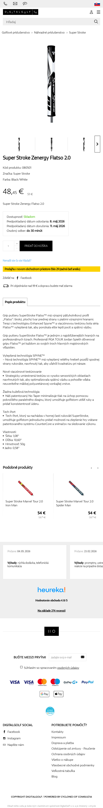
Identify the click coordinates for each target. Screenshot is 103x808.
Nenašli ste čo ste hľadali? (17, 260)
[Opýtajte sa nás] (25, 3)
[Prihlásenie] (91, 12)
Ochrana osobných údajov (68, 754)
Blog (54, 776)
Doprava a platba (63, 743)
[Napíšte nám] (15, 3)
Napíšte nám (15, 745)
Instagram (14, 738)
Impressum (59, 737)
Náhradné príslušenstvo (49, 32)
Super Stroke (77, 32)
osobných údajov (68, 668)
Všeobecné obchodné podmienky (73, 765)
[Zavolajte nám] (5, 3)
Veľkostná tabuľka (63, 771)
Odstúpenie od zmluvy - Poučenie (73, 748)
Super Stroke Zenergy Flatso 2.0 (23, 204)
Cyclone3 (67, 796)
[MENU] (98, 12)
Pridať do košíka (36, 246)
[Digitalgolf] (51, 631)
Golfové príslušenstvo (16, 32)
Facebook (26, 278)
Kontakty (57, 732)
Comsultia (85, 796)
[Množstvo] (11, 246)
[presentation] (97, 144)
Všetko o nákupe (62, 760)
